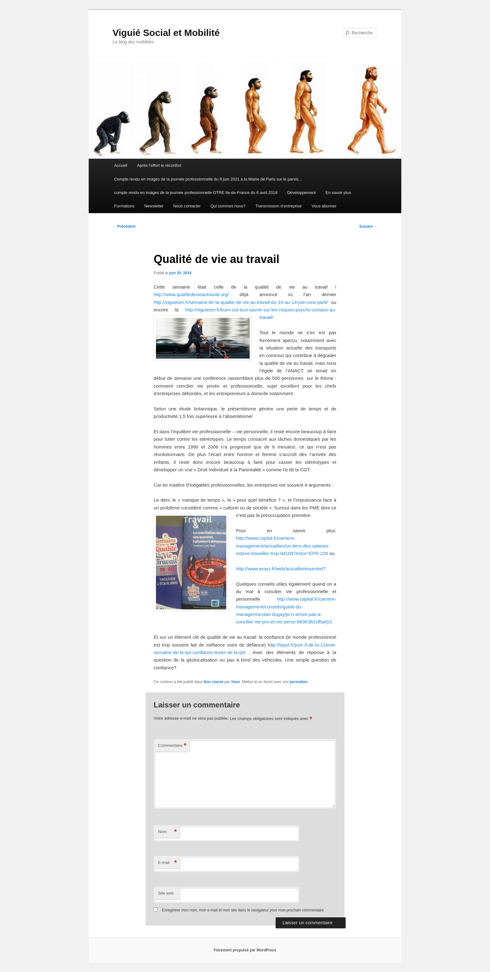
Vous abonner (324, 206)
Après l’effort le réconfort (159, 165)
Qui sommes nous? (228, 206)
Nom (167, 831)
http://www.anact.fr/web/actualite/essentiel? (281, 568)
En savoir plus (338, 192)
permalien (299, 682)
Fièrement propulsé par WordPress (245, 950)
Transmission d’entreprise (278, 206)
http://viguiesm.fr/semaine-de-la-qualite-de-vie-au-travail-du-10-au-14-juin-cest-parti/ (241, 302)
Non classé (213, 682)
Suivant (368, 226)
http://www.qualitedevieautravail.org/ (191, 294)
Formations (124, 206)
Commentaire (172, 745)
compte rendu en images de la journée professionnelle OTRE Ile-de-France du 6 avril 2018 (195, 192)
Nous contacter (187, 206)
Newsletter (153, 206)
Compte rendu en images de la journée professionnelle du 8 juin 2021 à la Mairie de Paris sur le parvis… (208, 179)
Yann (235, 682)
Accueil (120, 165)
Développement (301, 192)
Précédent (123, 226)
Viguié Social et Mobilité (166, 32)
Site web (166, 893)
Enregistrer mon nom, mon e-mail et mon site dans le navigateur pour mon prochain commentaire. (243, 910)
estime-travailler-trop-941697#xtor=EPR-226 (282, 553)
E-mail (167, 862)
